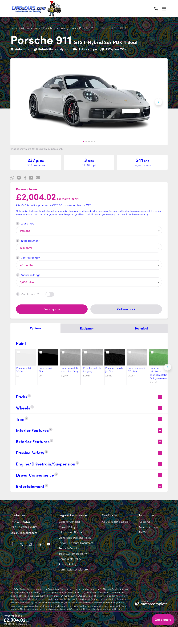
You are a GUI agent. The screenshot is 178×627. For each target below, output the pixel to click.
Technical (141, 328)
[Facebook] (12, 545)
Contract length (28, 257)
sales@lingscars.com (23, 532)
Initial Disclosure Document (76, 543)
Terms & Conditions (71, 548)
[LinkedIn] (39, 545)
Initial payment (27, 240)
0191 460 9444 (20, 522)
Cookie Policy (67, 527)
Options (35, 328)
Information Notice (70, 532)
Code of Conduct (69, 521)
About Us (144, 521)
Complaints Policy (70, 559)
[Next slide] (158, 101)
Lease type (25, 223)
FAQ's (142, 532)
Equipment (87, 328)
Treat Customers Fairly (73, 553)
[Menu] (164, 8)
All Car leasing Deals (115, 521)
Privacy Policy (67, 564)
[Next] (167, 367)
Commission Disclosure (73, 569)
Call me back (126, 309)
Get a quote (51, 309)
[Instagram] (30, 545)
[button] (83, 141)
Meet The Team (149, 527)
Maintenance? (27, 294)
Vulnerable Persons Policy (75, 537)
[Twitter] (21, 545)
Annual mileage (28, 275)
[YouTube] (48, 545)
